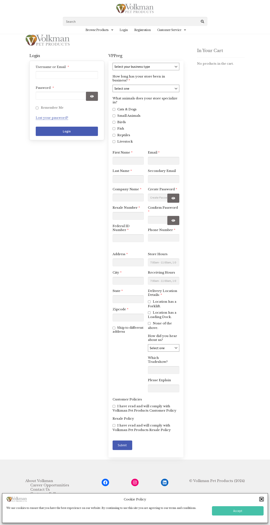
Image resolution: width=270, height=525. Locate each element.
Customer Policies (127, 399)
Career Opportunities (49, 485)
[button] (261, 499)
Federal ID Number (121, 228)
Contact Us (40, 489)
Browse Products (97, 30)
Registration (142, 30)
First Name (123, 152)
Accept (237, 511)
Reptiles (123, 135)
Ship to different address (128, 329)
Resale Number (126, 208)
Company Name (127, 189)
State (118, 291)
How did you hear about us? (162, 338)
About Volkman (39, 481)
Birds (121, 122)
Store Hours (158, 254)
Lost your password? (52, 118)
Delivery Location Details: (162, 293)
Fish (120, 128)
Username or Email (52, 67)
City (117, 272)
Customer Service (169, 30)
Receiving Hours (161, 272)
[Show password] (92, 96)
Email (154, 152)
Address (120, 254)
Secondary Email (162, 171)
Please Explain (159, 380)
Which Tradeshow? (158, 360)
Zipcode (120, 309)
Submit (122, 445)
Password (45, 88)
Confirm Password (163, 209)
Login (124, 30)
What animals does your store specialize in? (145, 100)
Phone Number (161, 230)
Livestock (125, 141)
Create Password (162, 189)
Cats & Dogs (127, 109)
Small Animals (128, 116)
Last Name (122, 171)
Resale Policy (123, 418)
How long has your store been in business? (139, 78)
